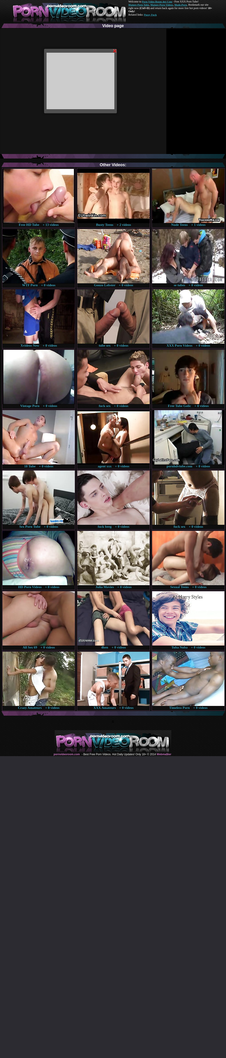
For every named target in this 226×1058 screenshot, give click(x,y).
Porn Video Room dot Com (157, 1)
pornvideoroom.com (67, 754)
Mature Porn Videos (162, 4)
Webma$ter (164, 754)
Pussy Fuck (150, 14)
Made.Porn (180, 4)
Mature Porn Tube (138, 4)
